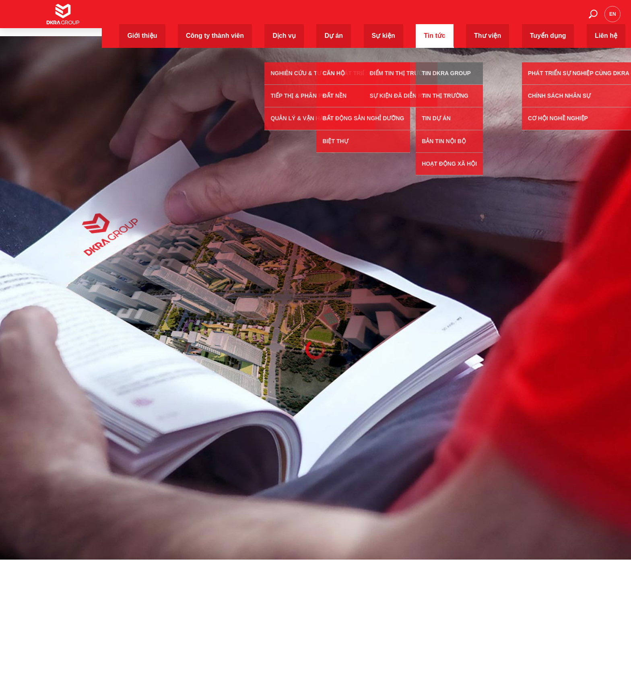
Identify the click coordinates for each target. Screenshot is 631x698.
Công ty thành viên (298, 17)
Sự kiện (414, 17)
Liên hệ (566, 17)
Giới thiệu (245, 17)
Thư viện (484, 17)
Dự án (382, 17)
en (612, 18)
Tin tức (448, 17)
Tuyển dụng (526, 17)
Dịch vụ (349, 17)
